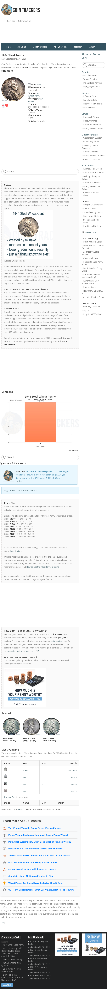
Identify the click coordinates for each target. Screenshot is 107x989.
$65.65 (74, 777)
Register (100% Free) (92, 314)
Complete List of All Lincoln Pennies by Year (31, 876)
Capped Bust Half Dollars (90, 194)
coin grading (56, 641)
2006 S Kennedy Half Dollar (38, 942)
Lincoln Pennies (90, 75)
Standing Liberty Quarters (90, 146)
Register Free (10, 797)
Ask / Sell (7, 985)
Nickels (85, 93)
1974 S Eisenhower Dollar (37, 951)
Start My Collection (91, 306)
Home (8, 46)
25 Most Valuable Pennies (90, 253)
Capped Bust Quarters (93, 159)
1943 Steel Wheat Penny (9, 739)
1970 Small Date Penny (13, 944)
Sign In (92, 46)
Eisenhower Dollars (92, 216)
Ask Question (60, 46)
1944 (39, 84)
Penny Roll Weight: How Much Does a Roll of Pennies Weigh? (39, 842)
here (20, 809)
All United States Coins (93, 297)
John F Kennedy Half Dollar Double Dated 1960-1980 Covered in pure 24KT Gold (11, 952)
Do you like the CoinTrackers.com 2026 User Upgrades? (12, 977)
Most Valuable (40, 46)
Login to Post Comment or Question (20, 490)
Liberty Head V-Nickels (93, 103)
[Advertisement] (81, 23)
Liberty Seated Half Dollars (91, 187)
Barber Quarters (90, 151)
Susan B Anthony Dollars (90, 221)
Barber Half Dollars (92, 182)
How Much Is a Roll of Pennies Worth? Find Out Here (35, 848)
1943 (25, 777)
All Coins (22, 46)
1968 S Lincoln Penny (12, 959)
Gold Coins (90, 232)
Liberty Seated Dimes (93, 128)
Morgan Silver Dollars (93, 204)
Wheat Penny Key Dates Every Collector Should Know (35, 883)
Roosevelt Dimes (91, 117)
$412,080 (72, 770)
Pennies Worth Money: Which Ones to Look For (32, 869)
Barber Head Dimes (92, 124)
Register (78, 46)
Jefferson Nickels (90, 96)
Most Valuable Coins (92, 241)
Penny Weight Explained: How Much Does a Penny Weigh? (38, 835)
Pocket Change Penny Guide (92, 263)
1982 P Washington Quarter (11, 964)
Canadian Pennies (91, 258)
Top (2, 922)
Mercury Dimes (90, 120)
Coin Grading (15, 551)
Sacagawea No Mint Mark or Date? (11, 970)
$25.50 (74, 784)
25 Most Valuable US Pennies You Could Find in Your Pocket (39, 855)
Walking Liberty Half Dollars (91, 177)
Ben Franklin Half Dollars (94, 172)
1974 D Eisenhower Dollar (37, 968)
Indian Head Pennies (92, 83)
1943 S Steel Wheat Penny (29, 739)
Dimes (85, 113)
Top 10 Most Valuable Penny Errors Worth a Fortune (34, 828)
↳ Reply (19, 481)
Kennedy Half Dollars (92, 168)
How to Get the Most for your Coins (42, 567)
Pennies (86, 72)
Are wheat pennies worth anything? (91, 275)
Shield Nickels (89, 107)
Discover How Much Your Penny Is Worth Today (32, 862)
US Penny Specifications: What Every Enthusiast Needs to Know (41, 890)
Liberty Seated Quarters (94, 155)
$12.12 (74, 791)
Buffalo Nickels (90, 100)
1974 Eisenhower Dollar (40, 975)
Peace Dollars (89, 208)
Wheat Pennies (90, 79)
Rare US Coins (89, 287)
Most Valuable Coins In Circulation (93, 246)
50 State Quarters (91, 141)
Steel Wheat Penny (34, 94)
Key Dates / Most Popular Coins (90, 282)
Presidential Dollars (92, 226)
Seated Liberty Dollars (93, 212)
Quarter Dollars (90, 134)
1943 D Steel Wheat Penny (49, 739)
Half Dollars (88, 165)
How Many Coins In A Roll (92, 292)
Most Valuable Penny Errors (92, 269)
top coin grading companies (20, 651)
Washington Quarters (93, 137)
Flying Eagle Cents (91, 86)
